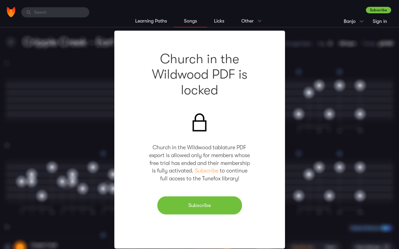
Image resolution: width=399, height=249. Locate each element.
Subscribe (378, 10)
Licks (219, 21)
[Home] (11, 12)
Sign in (380, 21)
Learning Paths (151, 21)
